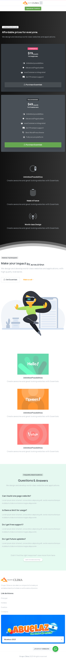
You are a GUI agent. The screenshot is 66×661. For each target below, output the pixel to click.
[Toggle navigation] (41, 3)
